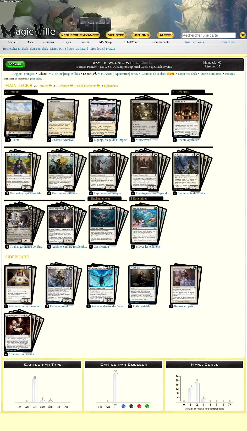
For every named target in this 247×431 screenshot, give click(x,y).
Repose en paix (183, 306)
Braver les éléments (148, 246)
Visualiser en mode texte (17, 78)
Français (29, 74)
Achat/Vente (131, 42)
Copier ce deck (187, 74)
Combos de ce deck (158, 74)
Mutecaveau (143, 140)
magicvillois (72, 74)
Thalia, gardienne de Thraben (28, 246)
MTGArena (102, 74)
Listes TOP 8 (58, 48)
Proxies (110, 48)
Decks (31, 42)
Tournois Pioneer (86, 67)
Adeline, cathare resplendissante (72, 246)
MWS (134, 74)
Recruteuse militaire (64, 193)
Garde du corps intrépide (25, 193)
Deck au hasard (78, 48)
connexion (228, 42)
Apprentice (122, 74)
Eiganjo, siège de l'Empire (110, 140)
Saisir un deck (39, 48)
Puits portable (141, 306)
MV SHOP (56, 74)
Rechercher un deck (15, 48)
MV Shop (105, 42)
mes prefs (36, 78)
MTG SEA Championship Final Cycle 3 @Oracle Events (136, 67)
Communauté (160, 42)
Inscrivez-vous (194, 42)
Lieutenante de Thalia (191, 193)
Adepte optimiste (188, 140)
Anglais (17, 74)
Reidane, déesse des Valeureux (110, 306)
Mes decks (97, 48)
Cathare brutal (59, 306)
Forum (85, 42)
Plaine (15, 140)
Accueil (12, 42)
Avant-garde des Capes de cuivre (156, 193)
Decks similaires (211, 74)
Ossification (101, 246)
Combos (48, 42)
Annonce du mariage (21, 354)
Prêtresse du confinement (24, 306)
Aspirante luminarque (107, 193)
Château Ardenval (63, 140)
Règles (66, 42)
